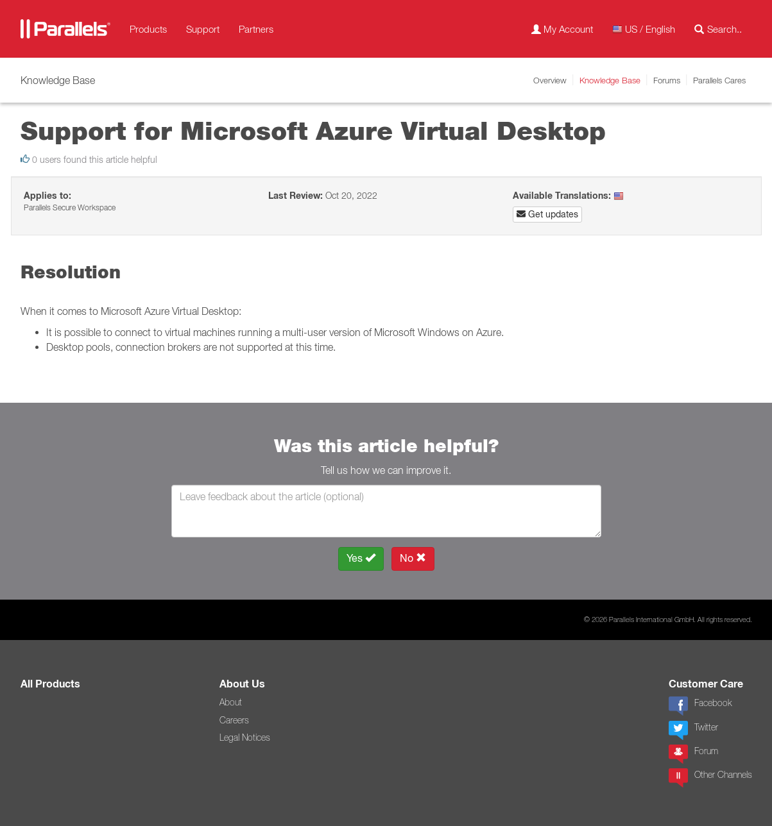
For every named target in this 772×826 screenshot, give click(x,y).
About (230, 702)
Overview (550, 80)
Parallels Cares (719, 80)
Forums (666, 80)
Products (148, 29)
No (413, 558)
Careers (234, 720)
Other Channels (710, 778)
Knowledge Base (609, 80)
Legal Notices (244, 737)
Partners (256, 29)
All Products (50, 684)
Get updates (547, 214)
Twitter (693, 730)
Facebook (700, 706)
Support (202, 29)
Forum (693, 754)
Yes (361, 558)
